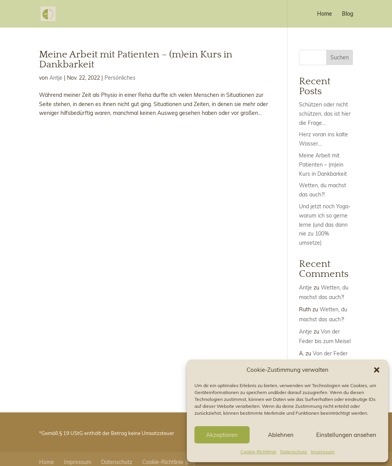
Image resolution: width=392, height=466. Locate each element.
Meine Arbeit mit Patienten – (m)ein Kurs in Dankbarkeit (135, 59)
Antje (55, 77)
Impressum (323, 452)
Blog (347, 14)
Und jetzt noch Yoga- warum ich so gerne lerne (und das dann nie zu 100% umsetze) (325, 224)
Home (324, 14)
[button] (377, 370)
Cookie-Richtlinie (258, 452)
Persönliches (120, 77)
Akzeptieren (222, 434)
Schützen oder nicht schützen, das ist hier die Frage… (325, 113)
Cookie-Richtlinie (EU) (168, 462)
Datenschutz (293, 452)
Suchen (339, 57)
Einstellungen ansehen (346, 434)
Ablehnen (281, 434)
